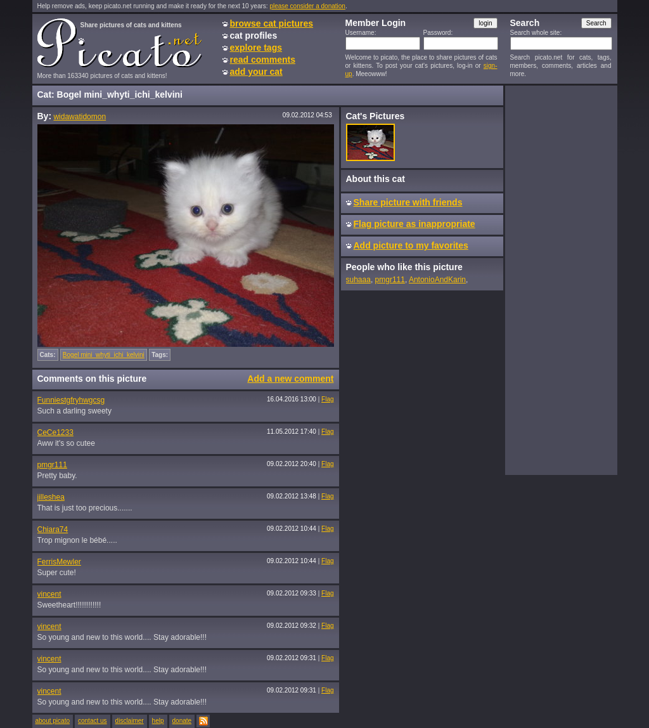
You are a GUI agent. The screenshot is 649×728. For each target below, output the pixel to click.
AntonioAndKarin (437, 279)
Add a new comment (290, 379)
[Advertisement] (561, 279)
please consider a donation (307, 6)
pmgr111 (52, 464)
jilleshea (51, 497)
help (158, 720)
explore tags (256, 47)
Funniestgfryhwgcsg (71, 400)
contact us (92, 720)
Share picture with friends (408, 202)
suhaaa (358, 279)
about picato (52, 720)
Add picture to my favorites (411, 245)
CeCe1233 (55, 432)
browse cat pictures (272, 23)
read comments (262, 60)
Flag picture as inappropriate (414, 224)
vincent (49, 594)
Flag (327, 399)
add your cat (256, 72)
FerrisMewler (59, 561)
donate (182, 720)
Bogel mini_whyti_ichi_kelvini (104, 354)
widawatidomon (79, 116)
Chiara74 (52, 529)
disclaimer (129, 720)
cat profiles (254, 35)
